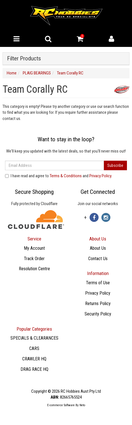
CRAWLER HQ (34, 359)
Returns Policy (98, 303)
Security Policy (98, 314)
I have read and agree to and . (58, 175)
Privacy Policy (100, 175)
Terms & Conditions (66, 175)
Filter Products (24, 58)
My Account (34, 248)
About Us (98, 248)
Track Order (34, 258)
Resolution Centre (34, 268)
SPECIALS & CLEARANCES (34, 338)
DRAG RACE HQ (34, 369)
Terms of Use (98, 282)
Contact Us (98, 258)
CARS (34, 348)
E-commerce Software (61, 405)
